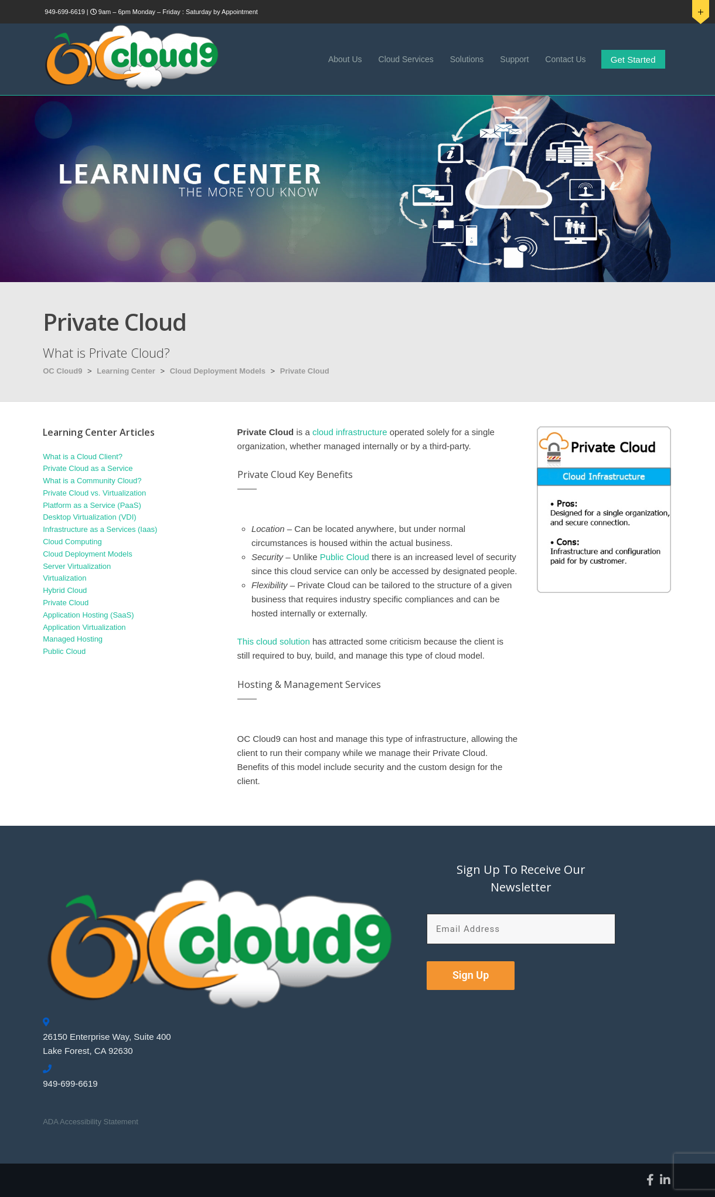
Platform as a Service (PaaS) (92, 505)
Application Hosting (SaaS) (88, 615)
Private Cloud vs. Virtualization (94, 493)
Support (514, 59)
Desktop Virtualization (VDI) (89, 517)
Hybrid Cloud (65, 590)
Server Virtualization (77, 566)
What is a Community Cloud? (92, 480)
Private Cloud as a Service (87, 468)
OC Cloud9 (62, 371)
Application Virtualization (84, 627)
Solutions (467, 59)
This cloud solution (273, 641)
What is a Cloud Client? (82, 456)
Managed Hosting (73, 639)
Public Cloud (344, 557)
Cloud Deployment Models (217, 371)
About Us (345, 59)
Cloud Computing (72, 541)
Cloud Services (406, 59)
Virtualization (64, 578)
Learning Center (126, 371)
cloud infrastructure (349, 432)
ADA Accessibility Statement (90, 1121)
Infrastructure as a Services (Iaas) (100, 529)
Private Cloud (304, 371)
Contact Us (565, 59)
